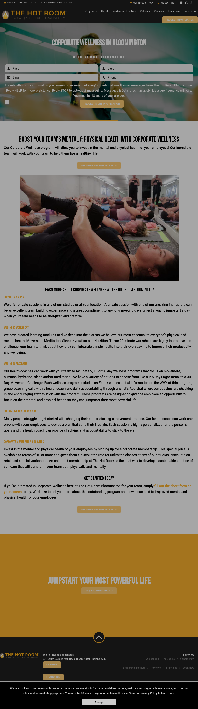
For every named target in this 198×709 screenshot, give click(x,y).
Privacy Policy (148, 693)
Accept (99, 702)
